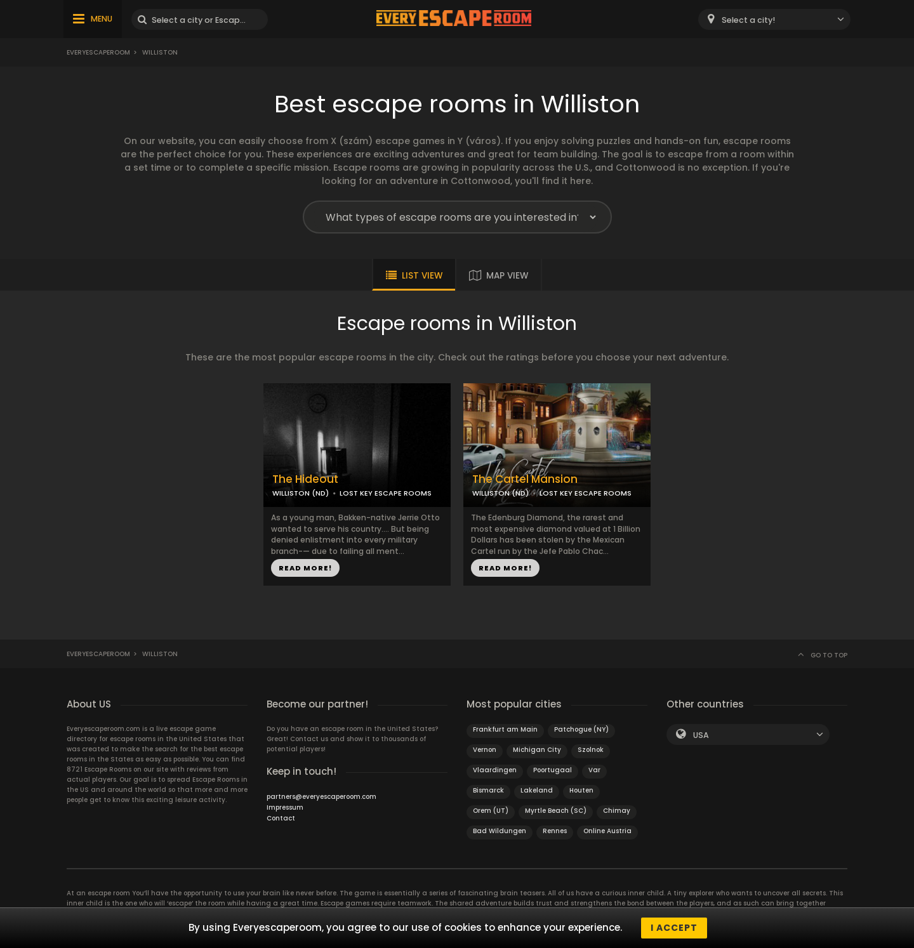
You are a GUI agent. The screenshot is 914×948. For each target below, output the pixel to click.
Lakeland (536, 790)
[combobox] (774, 19)
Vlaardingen (495, 770)
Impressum (285, 807)
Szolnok (591, 749)
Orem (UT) (490, 810)
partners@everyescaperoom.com (321, 796)
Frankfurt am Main (505, 729)
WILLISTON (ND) (300, 493)
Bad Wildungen (499, 831)
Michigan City (537, 749)
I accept (674, 927)
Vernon (484, 749)
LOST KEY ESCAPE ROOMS (386, 493)
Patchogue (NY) (581, 729)
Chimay (616, 810)
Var (594, 770)
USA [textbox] (701, 735)
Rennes (555, 831)
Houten (581, 790)
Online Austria (607, 831)
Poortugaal (552, 770)
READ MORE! (305, 568)
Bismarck (488, 790)
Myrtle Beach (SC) (555, 810)
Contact (281, 818)
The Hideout (305, 479)
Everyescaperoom (98, 52)
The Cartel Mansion (525, 479)
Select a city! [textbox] (748, 20)
